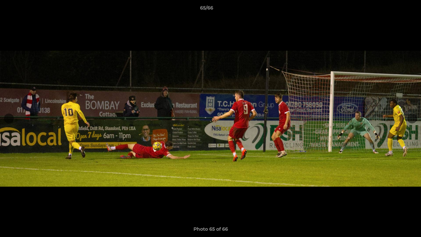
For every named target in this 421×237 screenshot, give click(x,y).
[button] (393, 10)
